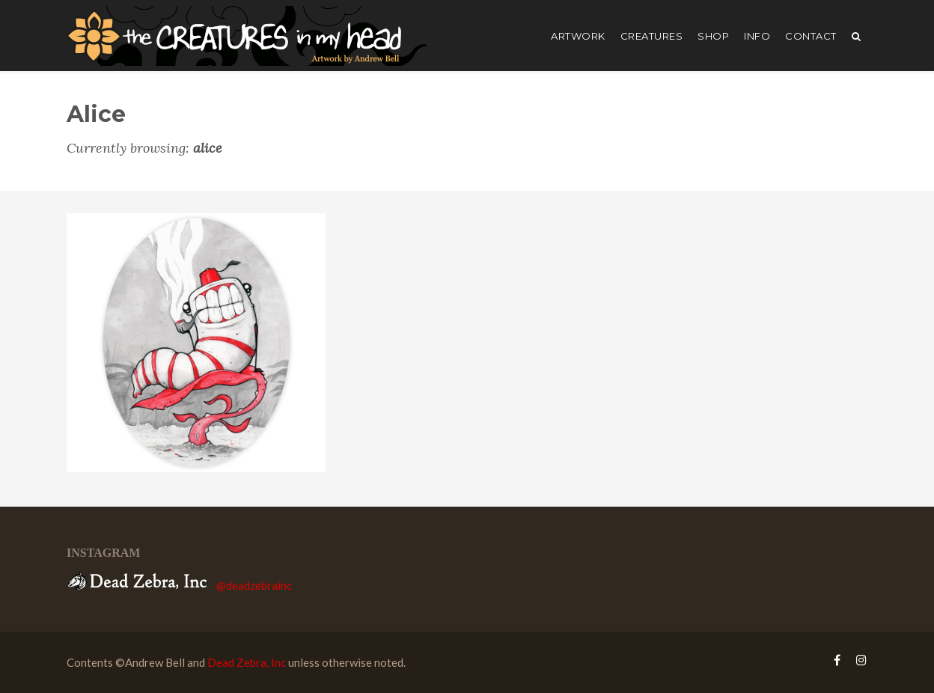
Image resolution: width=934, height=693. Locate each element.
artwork (578, 36)
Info (757, 36)
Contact (811, 36)
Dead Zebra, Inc (246, 662)
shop (713, 36)
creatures (651, 36)
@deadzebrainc (254, 585)
